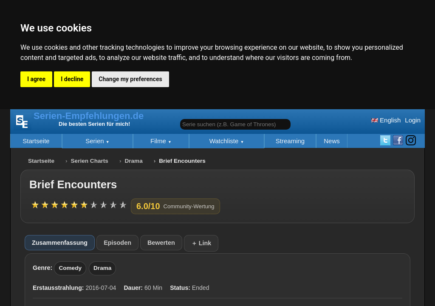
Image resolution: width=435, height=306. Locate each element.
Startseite (36, 140)
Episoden (117, 242)
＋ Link (201, 243)
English (386, 120)
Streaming (290, 140)
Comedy (70, 268)
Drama (133, 161)
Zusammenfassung (60, 242)
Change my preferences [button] (130, 79)
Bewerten (161, 242)
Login (413, 120)
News (332, 140)
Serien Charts (89, 161)
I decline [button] (72, 79)
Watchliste (224, 140)
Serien (95, 140)
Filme (159, 140)
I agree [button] (36, 79)
